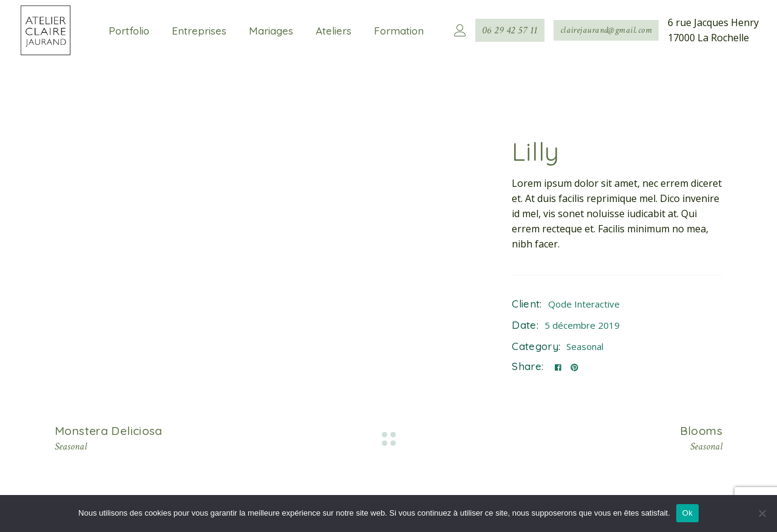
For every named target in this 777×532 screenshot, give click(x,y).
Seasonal (584, 346)
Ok (687, 512)
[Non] (762, 513)
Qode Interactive (584, 304)
